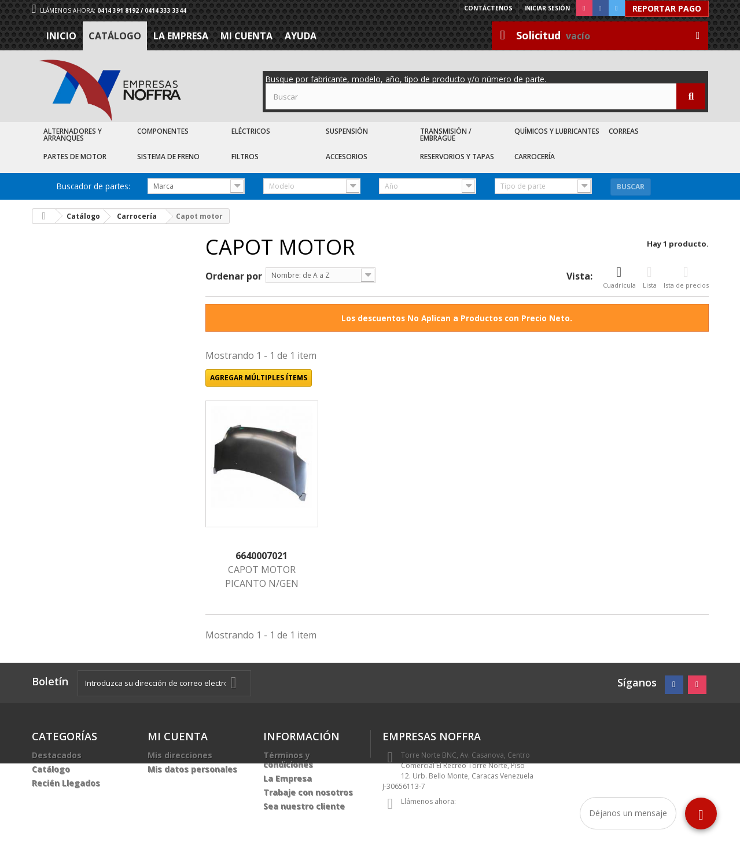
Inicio (61, 36)
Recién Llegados (66, 782)
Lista (650, 277)
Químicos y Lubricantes (556, 131)
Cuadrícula (619, 277)
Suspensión (347, 131)
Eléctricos (250, 131)
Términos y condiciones (288, 760)
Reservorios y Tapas (457, 156)
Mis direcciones (180, 755)
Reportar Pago (666, 8)
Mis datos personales (192, 768)
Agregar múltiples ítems (258, 378)
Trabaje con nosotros (308, 792)
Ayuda (300, 36)
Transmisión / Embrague (446, 134)
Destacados (57, 755)
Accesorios (346, 156)
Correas (624, 131)
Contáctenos (488, 8)
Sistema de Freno (168, 156)
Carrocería (534, 156)
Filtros (245, 156)
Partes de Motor (74, 156)
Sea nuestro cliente (304, 805)
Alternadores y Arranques (72, 134)
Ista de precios (686, 277)
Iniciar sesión (547, 8)
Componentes (163, 131)
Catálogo (115, 36)
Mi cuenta (246, 36)
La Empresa (180, 36)
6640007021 (261, 555)
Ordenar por (233, 276)
